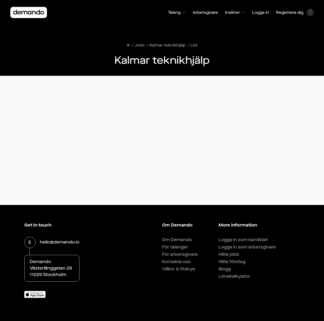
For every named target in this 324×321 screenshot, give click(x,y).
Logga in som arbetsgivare (247, 247)
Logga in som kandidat (243, 240)
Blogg (225, 269)
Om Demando (177, 240)
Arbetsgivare (205, 12)
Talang (177, 12)
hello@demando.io (59, 242)
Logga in (260, 12)
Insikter (235, 12)
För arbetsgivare (180, 254)
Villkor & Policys (178, 269)
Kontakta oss (176, 262)
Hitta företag (232, 262)
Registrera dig (289, 12)
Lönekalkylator (234, 276)
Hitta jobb (229, 254)
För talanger (175, 247)
